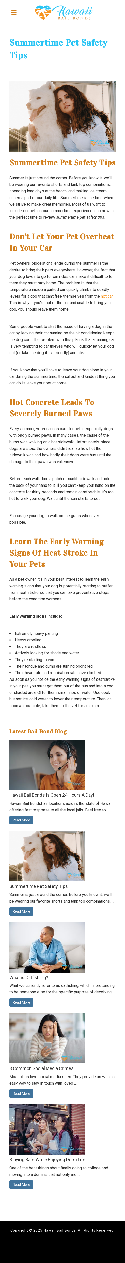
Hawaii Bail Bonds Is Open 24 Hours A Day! (51, 795)
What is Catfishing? (28, 977)
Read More (21, 820)
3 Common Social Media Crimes (41, 1068)
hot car (107, 296)
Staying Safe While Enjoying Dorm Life (47, 1159)
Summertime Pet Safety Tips (38, 886)
